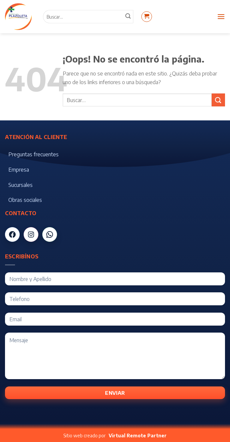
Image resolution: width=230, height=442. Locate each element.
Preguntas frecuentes (33, 154)
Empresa (18, 169)
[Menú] (221, 16)
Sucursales (20, 185)
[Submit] (218, 99)
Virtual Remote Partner (138, 435)
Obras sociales (25, 200)
